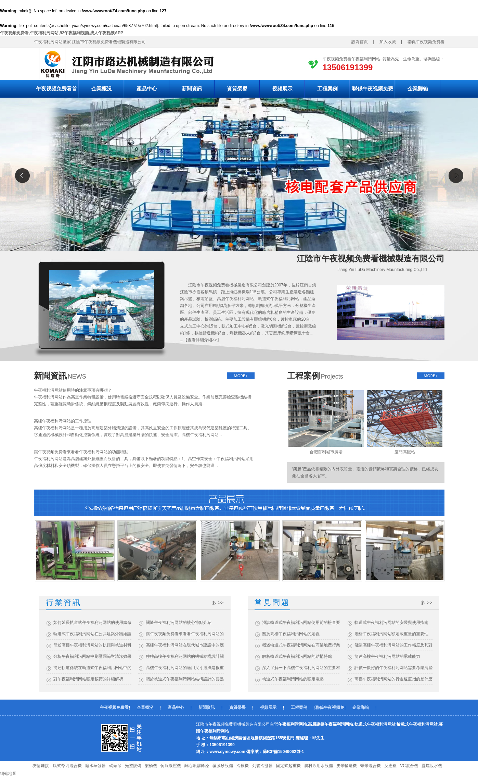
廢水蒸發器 (95, 765)
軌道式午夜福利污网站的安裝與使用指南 (391, 622)
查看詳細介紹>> (202, 339)
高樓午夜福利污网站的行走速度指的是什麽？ (393, 679)
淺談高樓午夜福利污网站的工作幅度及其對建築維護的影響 (393, 645)
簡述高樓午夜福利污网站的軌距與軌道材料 (92, 645)
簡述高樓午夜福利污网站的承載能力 (387, 656)
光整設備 (133, 765)
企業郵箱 (418, 88)
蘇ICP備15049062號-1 (283, 751)
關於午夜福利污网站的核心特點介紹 (178, 622)
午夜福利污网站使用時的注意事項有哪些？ (73, 390)
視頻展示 (282, 88)
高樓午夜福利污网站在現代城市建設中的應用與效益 (185, 645)
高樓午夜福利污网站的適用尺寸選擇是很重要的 (185, 667)
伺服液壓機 (170, 765)
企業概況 (101, 88)
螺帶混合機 (370, 765)
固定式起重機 (288, 765)
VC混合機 (409, 765)
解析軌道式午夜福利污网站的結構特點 (297, 656)
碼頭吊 (115, 765)
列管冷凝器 (262, 765)
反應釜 (390, 765)
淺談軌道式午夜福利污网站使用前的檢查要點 (301, 622)
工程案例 (327, 88)
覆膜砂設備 (222, 765)
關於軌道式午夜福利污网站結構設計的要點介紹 (185, 679)
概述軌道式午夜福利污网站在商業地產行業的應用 (301, 645)
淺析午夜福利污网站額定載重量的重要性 (391, 633)
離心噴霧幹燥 (196, 765)
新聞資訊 (192, 88)
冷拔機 (242, 765)
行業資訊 (63, 602)
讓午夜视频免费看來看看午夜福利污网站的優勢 (185, 633)
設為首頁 (361, 41)
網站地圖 (8, 773)
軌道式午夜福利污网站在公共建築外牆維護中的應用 (92, 633)
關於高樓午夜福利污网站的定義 (291, 633)
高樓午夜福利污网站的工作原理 (62, 421)
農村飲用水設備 (318, 765)
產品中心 (147, 88)
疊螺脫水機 (432, 765)
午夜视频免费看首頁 (56, 92)
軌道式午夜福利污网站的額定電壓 (293, 679)
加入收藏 (385, 41)
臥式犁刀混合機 (67, 765)
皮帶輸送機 (346, 765)
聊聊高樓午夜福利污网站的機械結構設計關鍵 (185, 656)
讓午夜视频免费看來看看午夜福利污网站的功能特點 (81, 451)
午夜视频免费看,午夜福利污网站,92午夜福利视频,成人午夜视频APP (61, 32)
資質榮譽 (237, 88)
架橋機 (151, 765)
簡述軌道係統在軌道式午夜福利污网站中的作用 (92, 667)
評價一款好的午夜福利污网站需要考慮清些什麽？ (393, 667)
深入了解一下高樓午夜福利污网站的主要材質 (301, 667)
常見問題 (272, 602)
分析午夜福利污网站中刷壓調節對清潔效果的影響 (92, 656)
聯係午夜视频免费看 (428, 41)
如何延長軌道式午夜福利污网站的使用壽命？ (92, 622)
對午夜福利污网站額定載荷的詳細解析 (88, 679)
